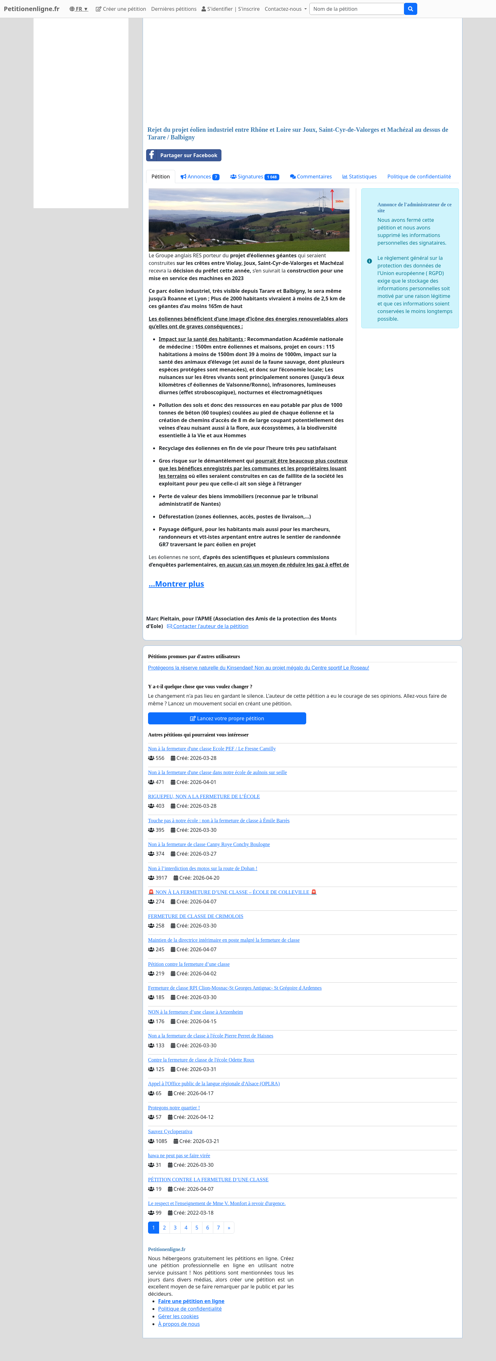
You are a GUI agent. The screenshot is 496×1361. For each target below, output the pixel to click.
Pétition (161, 176)
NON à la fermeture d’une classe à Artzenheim (195, 1012)
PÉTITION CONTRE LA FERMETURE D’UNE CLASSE (208, 1179)
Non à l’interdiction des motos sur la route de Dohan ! (202, 868)
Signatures (254, 176)
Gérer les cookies (178, 1316)
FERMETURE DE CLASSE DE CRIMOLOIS (195, 916)
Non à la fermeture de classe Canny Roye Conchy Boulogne (209, 844)
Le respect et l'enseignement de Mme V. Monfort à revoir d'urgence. (217, 1203)
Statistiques (360, 176)
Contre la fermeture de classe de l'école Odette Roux (201, 1059)
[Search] (356, 9)
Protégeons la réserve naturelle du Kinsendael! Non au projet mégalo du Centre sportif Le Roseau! (258, 668)
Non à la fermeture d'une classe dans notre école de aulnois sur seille (217, 772)
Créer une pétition (121, 8)
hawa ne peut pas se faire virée (179, 1155)
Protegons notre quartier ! (174, 1107)
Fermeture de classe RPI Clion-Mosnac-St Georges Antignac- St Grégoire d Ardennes (235, 988)
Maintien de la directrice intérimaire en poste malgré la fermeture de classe (224, 940)
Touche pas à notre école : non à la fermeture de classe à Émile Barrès (219, 820)
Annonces (200, 176)
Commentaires (311, 176)
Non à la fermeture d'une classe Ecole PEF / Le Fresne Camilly (212, 748)
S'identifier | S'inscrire (231, 8)
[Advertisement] (302, 72)
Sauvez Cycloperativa (170, 1131)
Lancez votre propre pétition (227, 718)
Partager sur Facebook (181, 155)
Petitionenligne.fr (31, 8)
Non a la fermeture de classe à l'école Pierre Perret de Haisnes (210, 1035)
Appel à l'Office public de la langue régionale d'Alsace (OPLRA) (214, 1083)
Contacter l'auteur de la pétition (208, 626)
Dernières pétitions (173, 8)
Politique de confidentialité (419, 176)
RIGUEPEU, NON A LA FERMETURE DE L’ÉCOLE (204, 796)
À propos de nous (179, 1323)
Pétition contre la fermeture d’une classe (189, 964)
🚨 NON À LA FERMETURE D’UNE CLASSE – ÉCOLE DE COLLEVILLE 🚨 (232, 892)
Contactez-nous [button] (284, 8)
